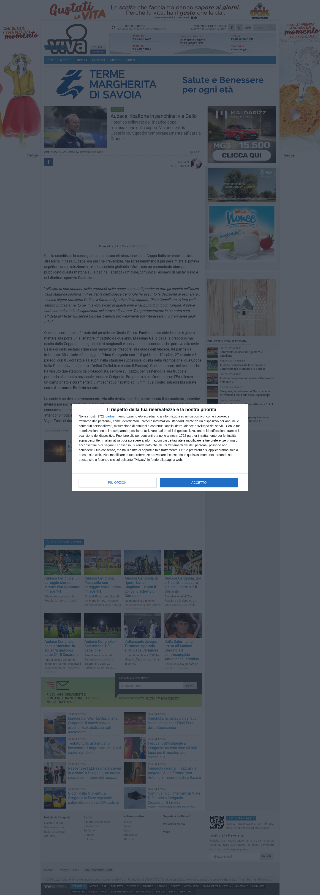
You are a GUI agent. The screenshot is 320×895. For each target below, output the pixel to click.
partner (111, 416)
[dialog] (160, 447)
